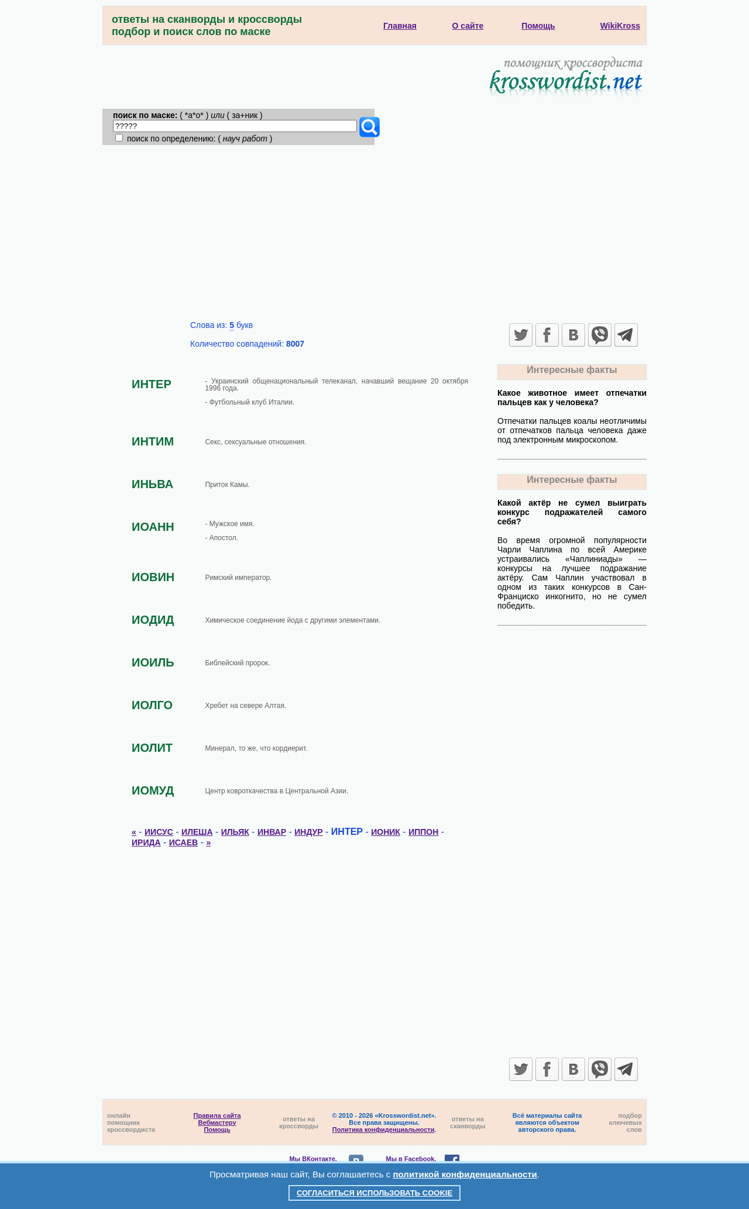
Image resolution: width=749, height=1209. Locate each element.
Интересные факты (572, 370)
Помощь (217, 1129)
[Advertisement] (374, 233)
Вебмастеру (217, 1122)
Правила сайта (217, 1115)
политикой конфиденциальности (465, 1174)
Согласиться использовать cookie (374, 1193)
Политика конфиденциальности (383, 1129)
